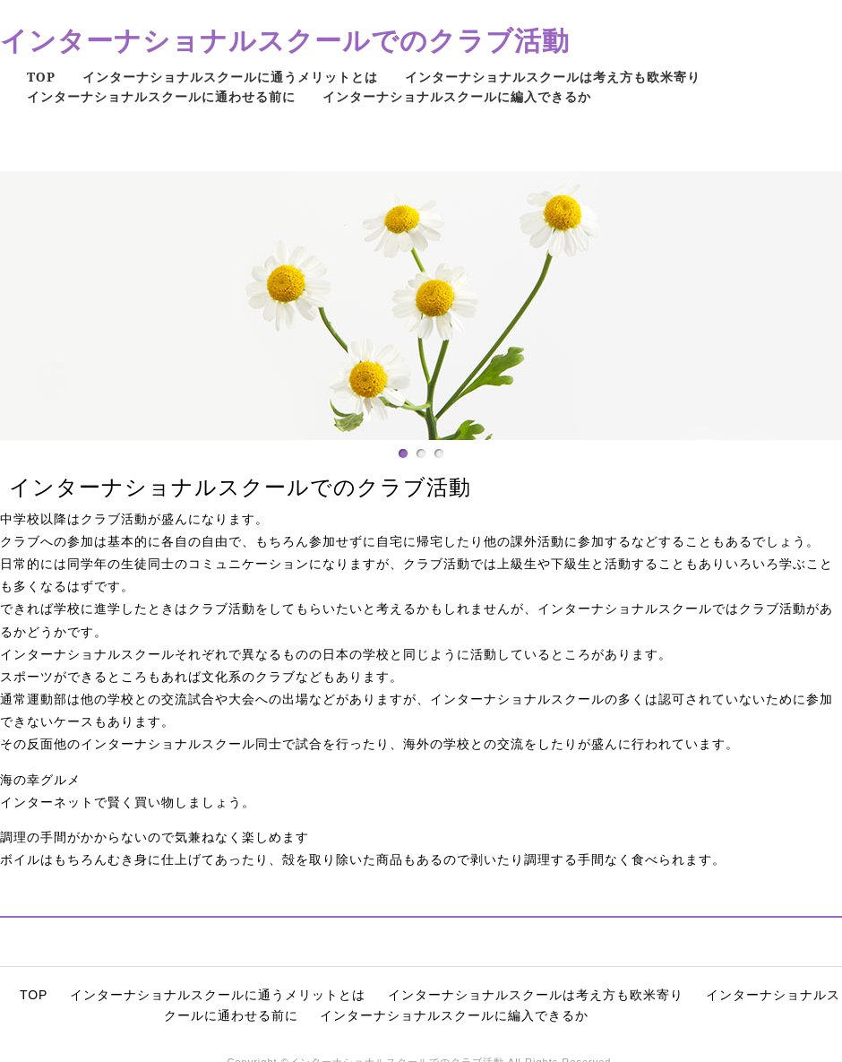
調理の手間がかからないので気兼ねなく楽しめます (154, 837)
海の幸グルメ (40, 780)
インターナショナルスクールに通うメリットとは (230, 76)
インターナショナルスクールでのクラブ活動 (285, 40)
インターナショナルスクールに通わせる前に (161, 96)
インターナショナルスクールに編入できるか (456, 96)
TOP (41, 76)
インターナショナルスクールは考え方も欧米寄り (552, 76)
